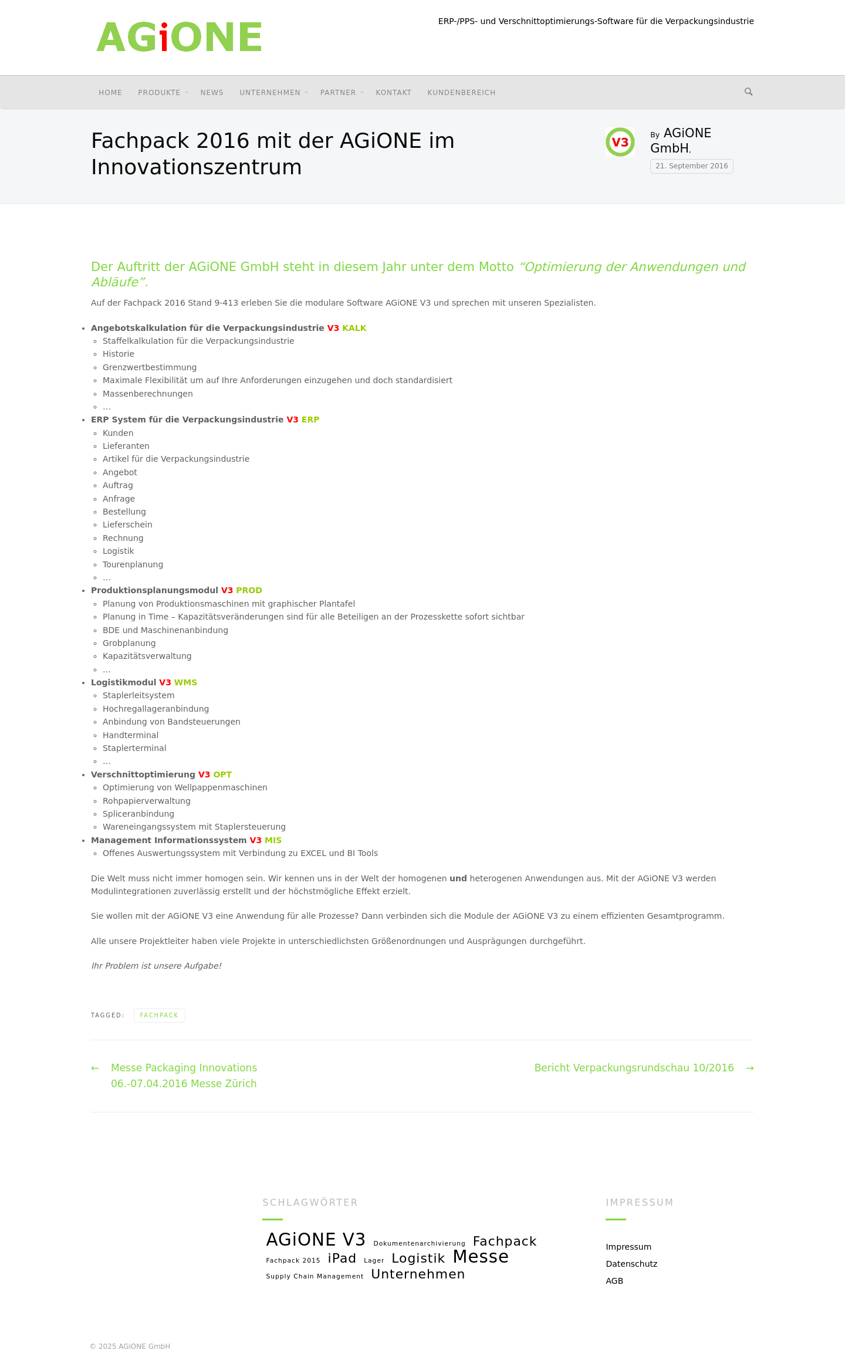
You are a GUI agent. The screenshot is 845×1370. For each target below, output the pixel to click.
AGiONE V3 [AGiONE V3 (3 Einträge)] (316, 1240)
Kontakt (393, 93)
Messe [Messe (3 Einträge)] (480, 1257)
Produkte (159, 93)
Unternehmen (269, 93)
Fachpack (159, 1015)
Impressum (628, 1246)
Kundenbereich (462, 93)
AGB (614, 1281)
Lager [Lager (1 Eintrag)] (374, 1260)
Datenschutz (631, 1263)
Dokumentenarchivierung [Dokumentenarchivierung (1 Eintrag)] (420, 1243)
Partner (338, 93)
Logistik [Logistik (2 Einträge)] (418, 1259)
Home (110, 93)
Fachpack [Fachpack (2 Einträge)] (505, 1242)
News (212, 93)
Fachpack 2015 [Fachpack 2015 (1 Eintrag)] (293, 1260)
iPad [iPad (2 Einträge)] (342, 1259)
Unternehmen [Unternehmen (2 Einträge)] (418, 1274)
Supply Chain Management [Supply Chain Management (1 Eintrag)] (315, 1276)
